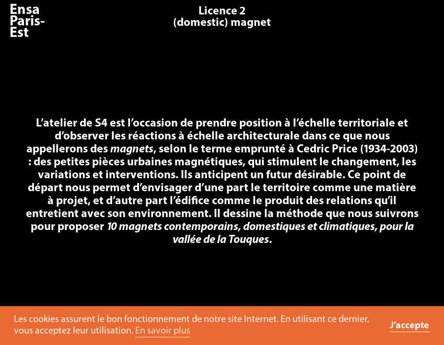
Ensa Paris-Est (27, 22)
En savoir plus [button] (162, 331)
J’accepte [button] (409, 326)
